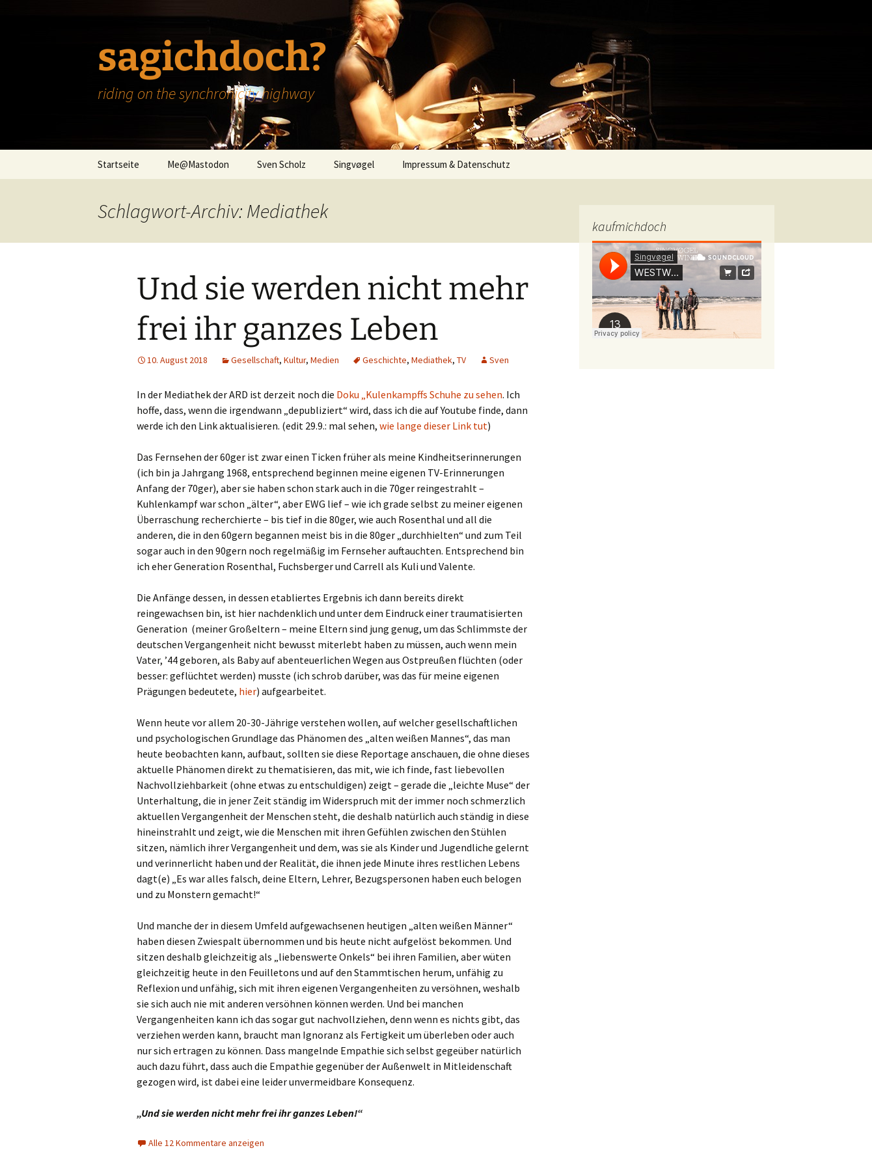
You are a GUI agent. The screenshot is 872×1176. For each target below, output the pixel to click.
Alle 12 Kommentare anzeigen (206, 1143)
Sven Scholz (281, 164)
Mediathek (431, 360)
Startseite (118, 164)
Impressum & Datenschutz (456, 164)
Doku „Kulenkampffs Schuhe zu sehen (419, 394)
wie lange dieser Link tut (433, 425)
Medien (324, 360)
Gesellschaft (255, 360)
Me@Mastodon (198, 164)
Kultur (295, 360)
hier (247, 691)
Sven (499, 360)
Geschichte (384, 360)
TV (461, 360)
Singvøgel (354, 164)
